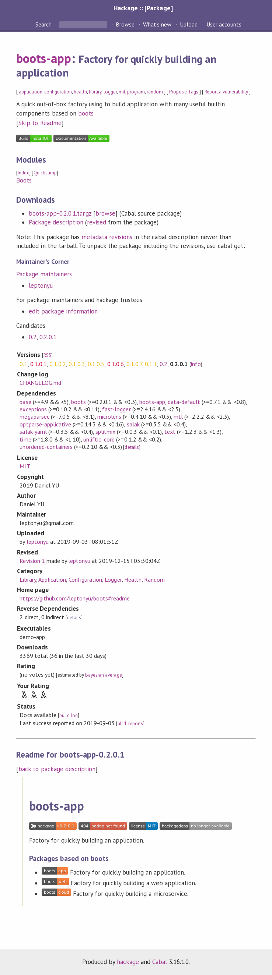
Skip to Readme (39, 123)
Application (52, 579)
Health (133, 579)
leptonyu (41, 285)
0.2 (32, 337)
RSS (47, 355)
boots (86, 113)
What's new (157, 24)
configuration (58, 92)
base (25, 401)
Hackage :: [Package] (143, 8)
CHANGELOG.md (40, 382)
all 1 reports (130, 723)
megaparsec (34, 416)
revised (96, 222)
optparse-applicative (45, 424)
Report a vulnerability (226, 92)
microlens (109, 416)
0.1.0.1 (38, 364)
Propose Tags (183, 92)
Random (154, 579)
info (196, 364)
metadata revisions (106, 237)
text (169, 431)
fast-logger (116, 409)
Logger (113, 579)
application (30, 92)
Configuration (85, 579)
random (155, 92)
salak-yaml (33, 431)
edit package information (63, 311)
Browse (125, 24)
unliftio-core (99, 439)
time (25, 439)
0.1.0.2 (57, 364)
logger (110, 92)
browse (105, 213)
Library (28, 579)
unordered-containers (46, 446)
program (136, 92)
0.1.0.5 (96, 364)
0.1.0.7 (134, 364)
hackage (128, 962)
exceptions (33, 409)
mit (122, 92)
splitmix (105, 431)
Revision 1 (32, 560)
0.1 (23, 364)
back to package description (56, 769)
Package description (56, 222)
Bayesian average (103, 675)
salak (133, 424)
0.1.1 (151, 364)
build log (68, 715)
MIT (25, 466)
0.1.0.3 (77, 364)
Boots (24, 180)
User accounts (223, 24)
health (80, 92)
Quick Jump (45, 173)
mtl (178, 416)
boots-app (43, 58)
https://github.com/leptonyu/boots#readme (75, 598)
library (95, 92)
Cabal (159, 962)
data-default (184, 401)
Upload (189, 24)
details (132, 447)
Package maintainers (44, 274)
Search (44, 24)
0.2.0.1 (47, 337)
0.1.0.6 (115, 364)
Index (23, 173)
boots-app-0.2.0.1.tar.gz (60, 213)
